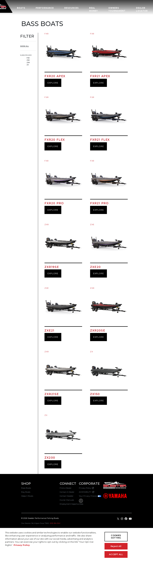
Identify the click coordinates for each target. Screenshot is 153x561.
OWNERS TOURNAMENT (116, 9)
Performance (45, 8)
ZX (28, 65)
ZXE (28, 60)
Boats (21, 8)
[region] (76, 544)
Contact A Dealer (67, 492)
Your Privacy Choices (90, 496)
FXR (28, 58)
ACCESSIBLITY (86, 492)
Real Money (93, 9)
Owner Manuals (67, 500)
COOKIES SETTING (116, 536)
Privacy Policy (86, 488)
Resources (71, 8)
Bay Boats (25, 492)
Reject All (116, 546)
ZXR (28, 62)
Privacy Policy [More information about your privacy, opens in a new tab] (22, 545)
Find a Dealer (66, 488)
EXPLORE (53, 83)
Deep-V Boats (27, 496)
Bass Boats (26, 488)
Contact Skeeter (66, 496)
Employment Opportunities (71, 504)
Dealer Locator (142, 9)
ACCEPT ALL (116, 554)
